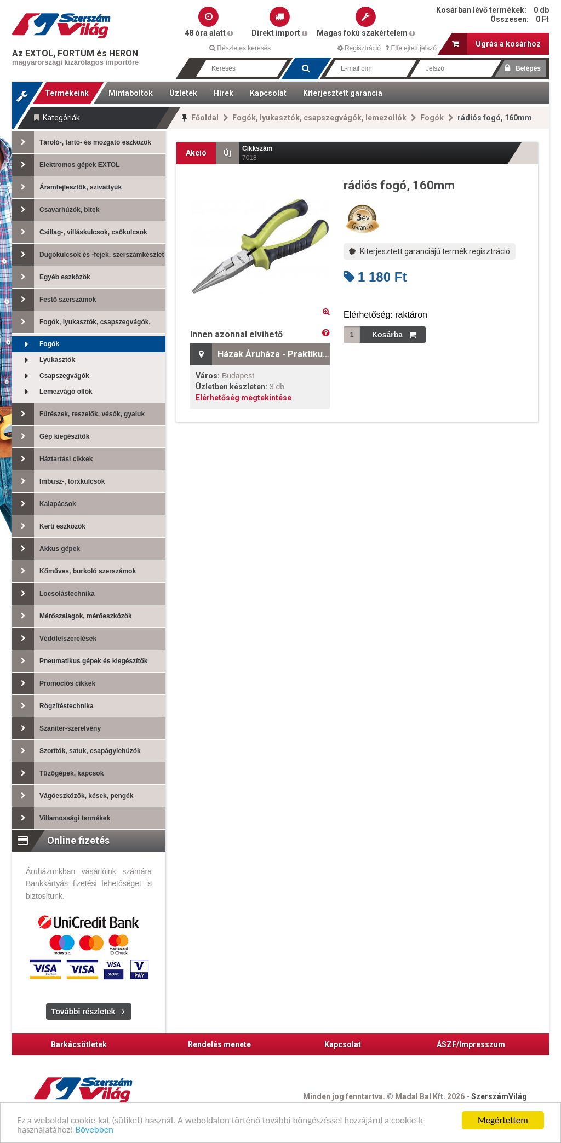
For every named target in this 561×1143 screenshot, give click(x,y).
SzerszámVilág (499, 1096)
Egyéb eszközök (51, 277)
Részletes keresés (240, 48)
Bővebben (94, 1130)
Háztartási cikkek (52, 459)
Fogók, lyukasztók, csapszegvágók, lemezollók (319, 117)
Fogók (432, 117)
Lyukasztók (43, 360)
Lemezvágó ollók (52, 392)
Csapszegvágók (50, 376)
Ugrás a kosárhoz (496, 44)
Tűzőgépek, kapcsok (58, 773)
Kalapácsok (44, 504)
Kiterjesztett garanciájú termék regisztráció (429, 251)
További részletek (83, 1011)
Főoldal (205, 117)
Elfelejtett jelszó (411, 48)
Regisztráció (359, 48)
